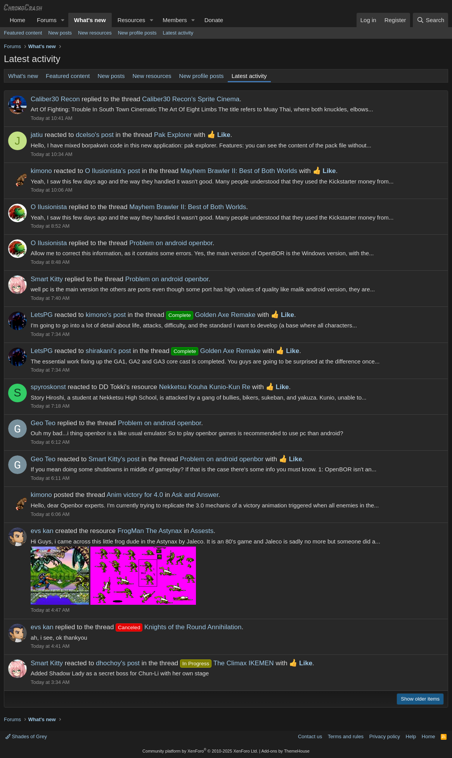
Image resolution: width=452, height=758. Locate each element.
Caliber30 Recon (55, 99)
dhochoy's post (118, 663)
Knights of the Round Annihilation (178, 627)
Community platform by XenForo (200, 751)
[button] (62, 20)
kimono (41, 171)
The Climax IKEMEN (227, 663)
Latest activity (178, 33)
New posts (60, 33)
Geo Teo (43, 423)
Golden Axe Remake (210, 314)
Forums (47, 20)
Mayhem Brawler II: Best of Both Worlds (238, 171)
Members (175, 20)
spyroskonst (48, 387)
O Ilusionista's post (112, 171)
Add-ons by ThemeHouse (285, 751)
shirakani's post (108, 351)
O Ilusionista (49, 207)
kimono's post (106, 314)
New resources (95, 33)
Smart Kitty (47, 279)
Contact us (310, 736)
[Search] (430, 20)
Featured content (23, 33)
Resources (131, 20)
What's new (90, 20)
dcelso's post (95, 134)
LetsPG (42, 314)
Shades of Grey (26, 736)
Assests (202, 531)
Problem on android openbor (171, 243)
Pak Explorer (173, 134)
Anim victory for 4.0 (135, 494)
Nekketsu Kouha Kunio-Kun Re (204, 387)
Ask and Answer (194, 494)
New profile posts (137, 33)
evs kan (42, 531)
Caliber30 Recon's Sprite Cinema (190, 99)
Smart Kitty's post (114, 459)
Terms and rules (346, 736)
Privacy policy (384, 736)
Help (411, 736)
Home (17, 20)
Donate (213, 20)
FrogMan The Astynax (150, 531)
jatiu (37, 134)
